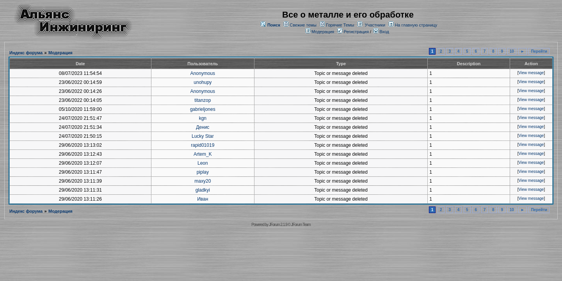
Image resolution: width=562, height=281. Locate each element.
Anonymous (202, 73)
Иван (202, 199)
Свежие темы (303, 25)
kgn (202, 118)
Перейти (539, 51)
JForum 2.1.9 (278, 224)
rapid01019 (202, 145)
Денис (202, 127)
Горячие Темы (340, 25)
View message (531, 73)
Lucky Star (203, 136)
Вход (381, 31)
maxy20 (202, 181)
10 (512, 51)
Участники (375, 25)
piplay (203, 172)
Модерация (322, 31)
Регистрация (353, 31)
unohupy (203, 82)
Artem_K (203, 154)
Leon (202, 163)
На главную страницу (416, 25)
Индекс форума (26, 52)
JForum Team (301, 224)
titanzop (202, 100)
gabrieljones (202, 109)
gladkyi (203, 190)
